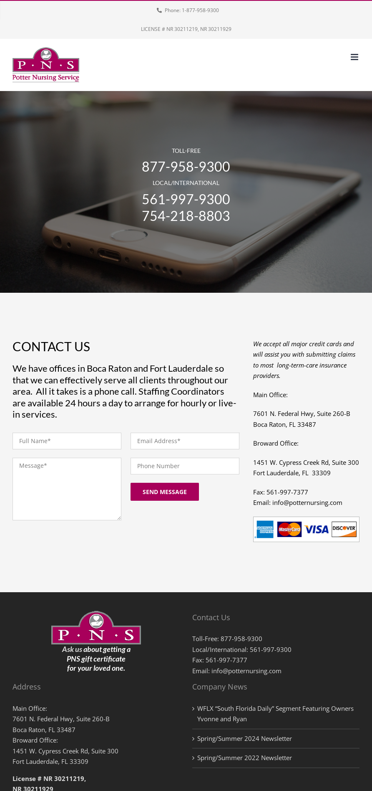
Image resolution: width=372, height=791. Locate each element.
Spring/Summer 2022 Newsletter (244, 757)
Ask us (72, 649)
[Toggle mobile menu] (355, 57)
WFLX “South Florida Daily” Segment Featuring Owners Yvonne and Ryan (275, 713)
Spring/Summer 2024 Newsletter (244, 738)
